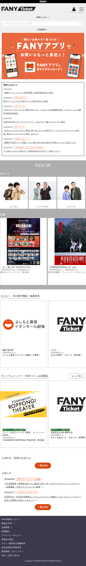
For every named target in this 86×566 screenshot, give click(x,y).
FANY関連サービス (10, 519)
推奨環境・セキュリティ (12, 551)
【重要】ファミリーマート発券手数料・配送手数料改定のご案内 (28, 93)
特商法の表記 (7, 539)
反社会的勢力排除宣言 (11, 547)
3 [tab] (40, 80)
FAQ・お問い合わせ (10, 555)
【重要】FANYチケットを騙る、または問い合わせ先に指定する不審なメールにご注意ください (40, 143)
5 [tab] (52, 80)
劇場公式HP (6, 523)
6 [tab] (58, 80)
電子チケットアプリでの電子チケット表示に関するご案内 (25, 101)
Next (82, 54)
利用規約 (5, 531)
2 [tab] (35, 80)
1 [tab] (29, 80)
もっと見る (77, 376)
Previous (3, 54)
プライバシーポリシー (11, 535)
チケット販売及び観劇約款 (13, 543)
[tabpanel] (43, 56)
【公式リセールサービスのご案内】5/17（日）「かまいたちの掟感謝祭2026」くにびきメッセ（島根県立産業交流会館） (42, 111)
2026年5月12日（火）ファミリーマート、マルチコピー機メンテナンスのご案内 (34, 122)
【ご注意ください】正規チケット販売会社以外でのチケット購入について (31, 151)
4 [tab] (46, 80)
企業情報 (5, 527)
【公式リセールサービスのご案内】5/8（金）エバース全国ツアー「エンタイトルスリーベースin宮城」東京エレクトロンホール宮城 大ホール (41, 132)
